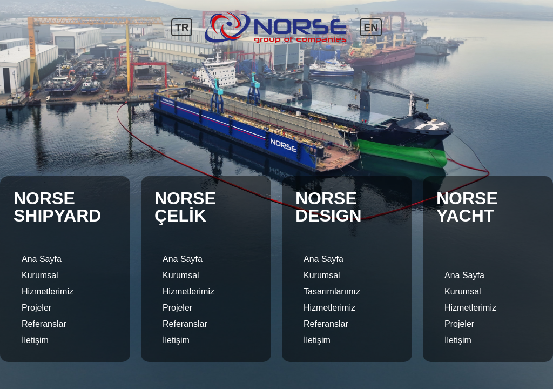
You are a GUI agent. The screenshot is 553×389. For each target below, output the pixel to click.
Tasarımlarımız (332, 291)
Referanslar (44, 323)
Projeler (36, 307)
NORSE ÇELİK (185, 207)
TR (181, 27)
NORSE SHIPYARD (57, 207)
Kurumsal (40, 275)
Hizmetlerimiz (47, 291)
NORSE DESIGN (328, 207)
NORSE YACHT (467, 207)
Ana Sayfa (42, 259)
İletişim (35, 340)
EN (370, 27)
